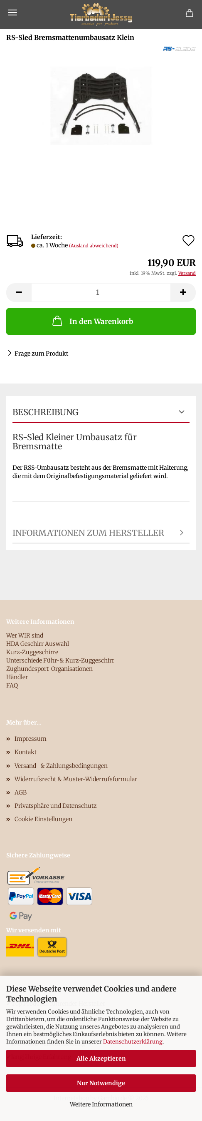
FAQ (12, 685)
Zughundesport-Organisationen (49, 669)
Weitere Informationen (101, 1104)
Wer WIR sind (24, 635)
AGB (21, 792)
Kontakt (26, 752)
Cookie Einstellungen (43, 819)
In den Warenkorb (92, 320)
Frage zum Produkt (41, 353)
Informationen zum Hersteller (88, 533)
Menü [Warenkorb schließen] (12, 12)
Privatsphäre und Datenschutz (56, 806)
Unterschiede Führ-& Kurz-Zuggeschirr (60, 660)
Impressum (31, 738)
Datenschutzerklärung (133, 1041)
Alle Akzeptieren (101, 1058)
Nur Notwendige (101, 1083)
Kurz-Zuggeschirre (32, 652)
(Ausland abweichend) (93, 246)
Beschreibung (45, 412)
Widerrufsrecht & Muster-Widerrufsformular (76, 779)
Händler (17, 677)
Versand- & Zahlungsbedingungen (61, 766)
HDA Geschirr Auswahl (37, 644)
